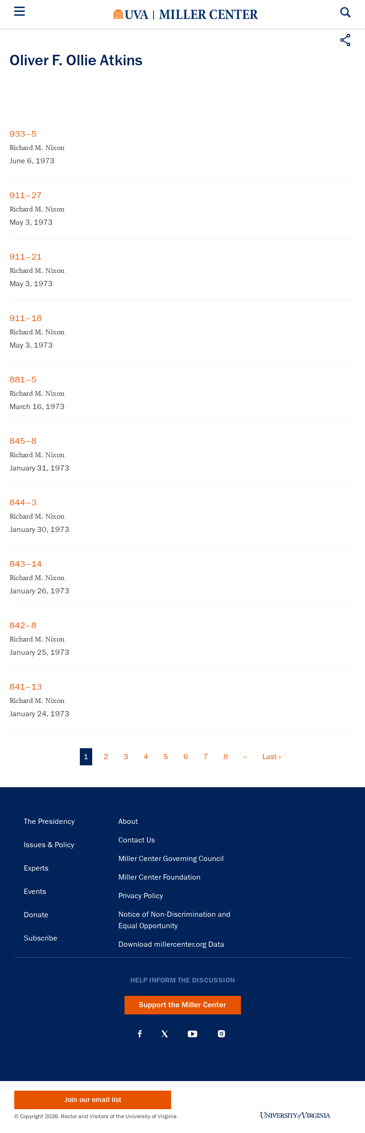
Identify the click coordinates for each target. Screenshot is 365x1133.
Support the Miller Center (182, 1005)
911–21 (26, 256)
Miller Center (208, 14)
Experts (36, 868)
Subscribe (41, 938)
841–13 (26, 687)
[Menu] (21, 13)
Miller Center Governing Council (171, 858)
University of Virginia (131, 14)
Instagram (221, 1034)
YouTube (192, 1034)
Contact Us (136, 840)
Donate (36, 915)
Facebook (140, 1034)
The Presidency (49, 821)
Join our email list (93, 1099)
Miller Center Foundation (159, 877)
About (128, 821)
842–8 (23, 625)
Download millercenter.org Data (171, 944)
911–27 (26, 195)
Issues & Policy (49, 845)
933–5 (23, 134)
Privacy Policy (140, 896)
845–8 (23, 441)
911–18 (26, 318)
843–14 (26, 564)
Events (35, 891)
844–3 (23, 502)
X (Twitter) (164, 1034)
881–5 (23, 379)
